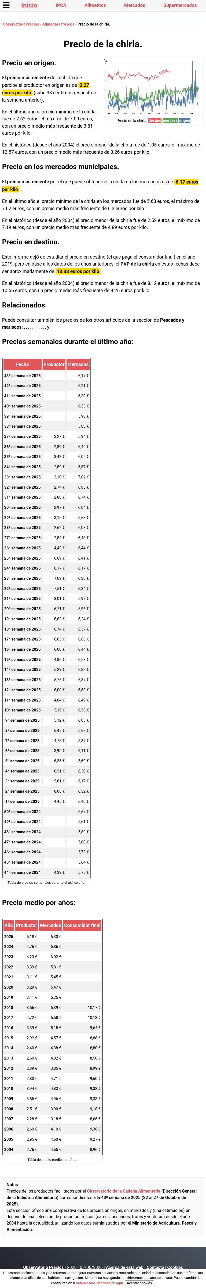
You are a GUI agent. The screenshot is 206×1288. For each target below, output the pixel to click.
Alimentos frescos (58, 24)
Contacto (155, 1267)
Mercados (134, 5)
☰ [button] (6, 5)
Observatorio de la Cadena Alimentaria (123, 1191)
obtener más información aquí (99, 1283)
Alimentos (95, 5)
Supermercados (180, 5)
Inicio (29, 5)
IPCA (61, 5)
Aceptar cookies (139, 1283)
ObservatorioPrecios (21, 24)
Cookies (175, 1267)
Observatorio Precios (43, 1267)
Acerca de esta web (125, 1267)
